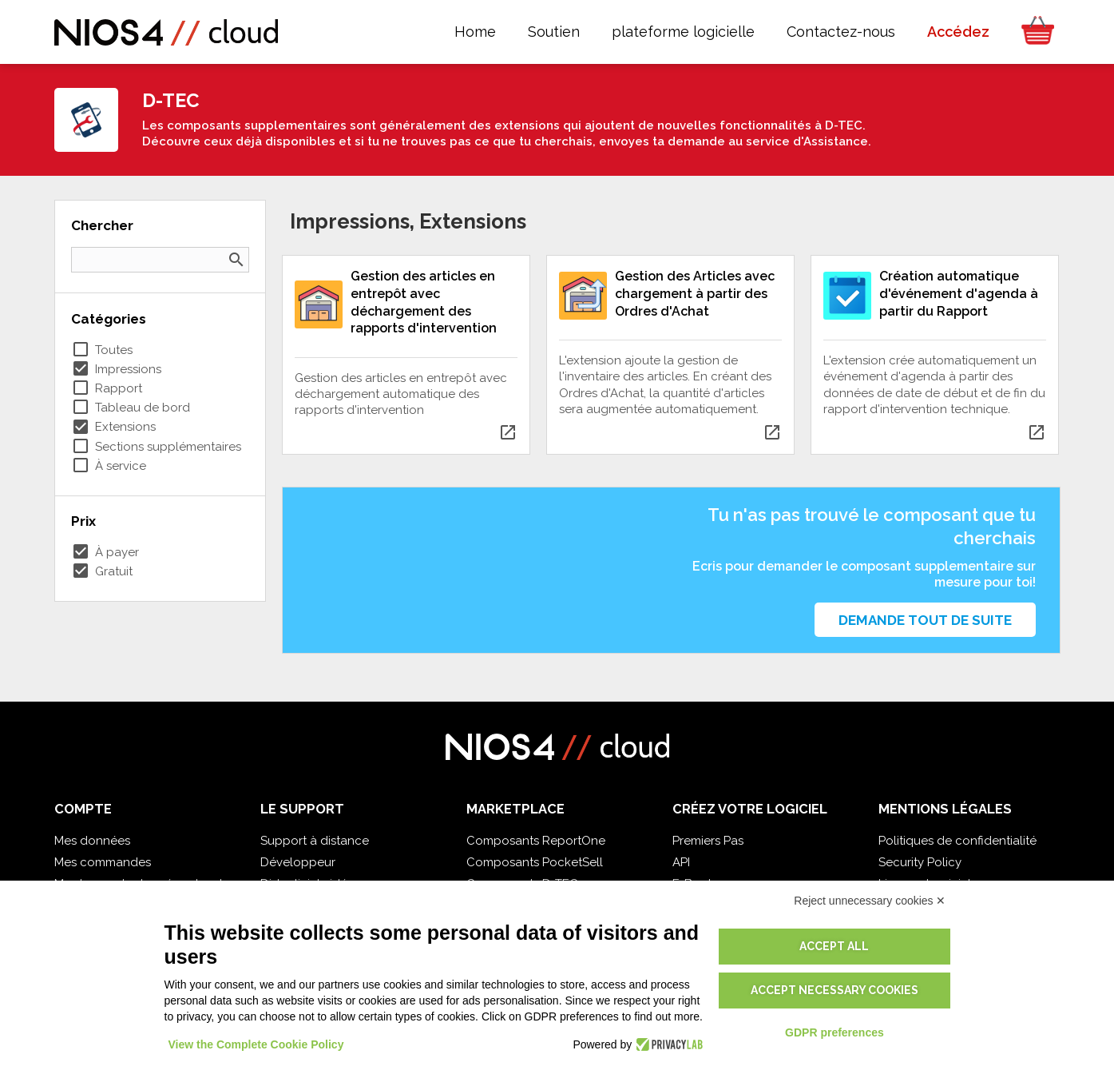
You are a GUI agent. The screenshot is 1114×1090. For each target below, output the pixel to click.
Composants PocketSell (534, 862)
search (236, 259)
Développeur (297, 862)
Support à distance (314, 840)
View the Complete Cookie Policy (256, 1044)
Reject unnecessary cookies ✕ (870, 900)
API (681, 862)
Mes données (92, 840)
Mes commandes (102, 862)
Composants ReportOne (535, 840)
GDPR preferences (834, 1032)
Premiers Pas (707, 840)
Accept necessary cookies (834, 990)
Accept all (834, 946)
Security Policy (919, 862)
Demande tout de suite (925, 620)
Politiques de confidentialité (957, 840)
